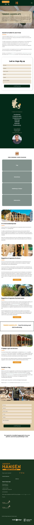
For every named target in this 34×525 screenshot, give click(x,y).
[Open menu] (31, 3)
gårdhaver (25, 352)
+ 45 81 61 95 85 (5, 488)
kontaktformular (11, 54)
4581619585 (17, 131)
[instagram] (22, 473)
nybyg (7, 228)
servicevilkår (28, 494)
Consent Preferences (5, 476)
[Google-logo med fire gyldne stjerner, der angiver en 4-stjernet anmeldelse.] (17, 447)
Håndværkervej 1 (5, 484)
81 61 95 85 (14, 53)
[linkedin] (24, 473)
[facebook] (20, 473)
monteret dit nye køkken (22, 373)
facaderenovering (10, 374)
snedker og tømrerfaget (17, 36)
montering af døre (16, 304)
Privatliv (3, 496)
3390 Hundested (5, 485)
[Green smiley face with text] (17, 441)
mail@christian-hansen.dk (26, 53)
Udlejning (17, 478)
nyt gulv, (15, 373)
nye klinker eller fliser (10, 373)
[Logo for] (17, 452)
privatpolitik (22, 494)
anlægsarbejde (4, 353)
